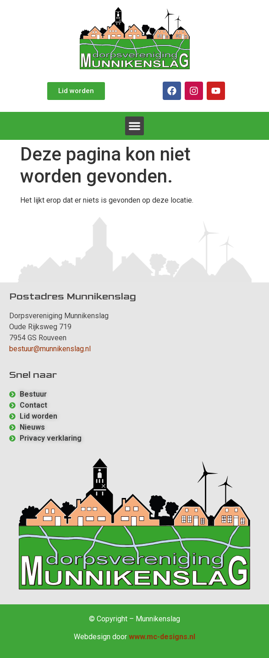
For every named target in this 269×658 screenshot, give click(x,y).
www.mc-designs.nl (162, 636)
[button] (134, 125)
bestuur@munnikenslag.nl (50, 348)
